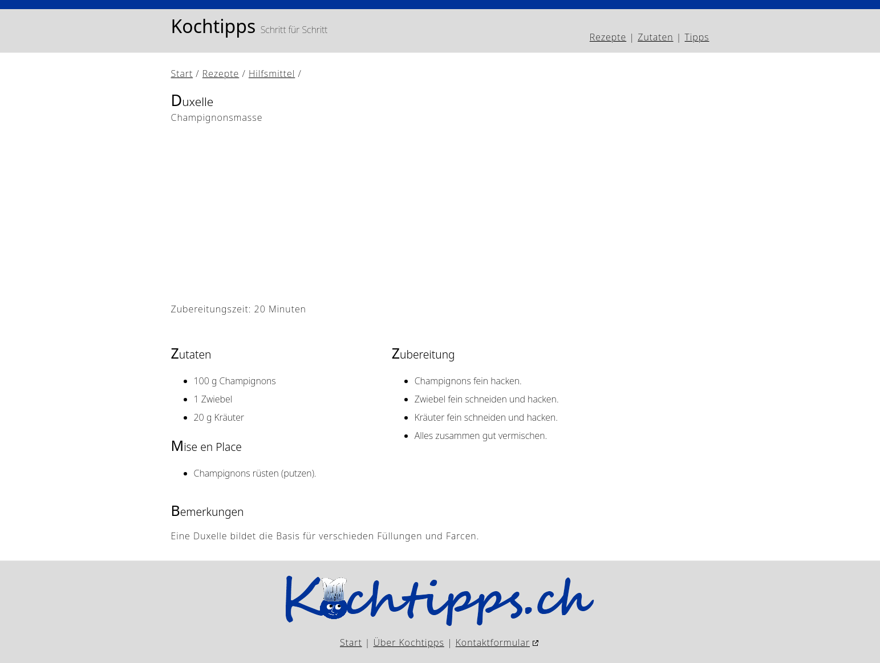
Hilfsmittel (272, 73)
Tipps (697, 37)
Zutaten (655, 37)
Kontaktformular (493, 642)
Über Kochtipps (409, 642)
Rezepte (608, 37)
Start (182, 73)
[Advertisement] (440, 213)
